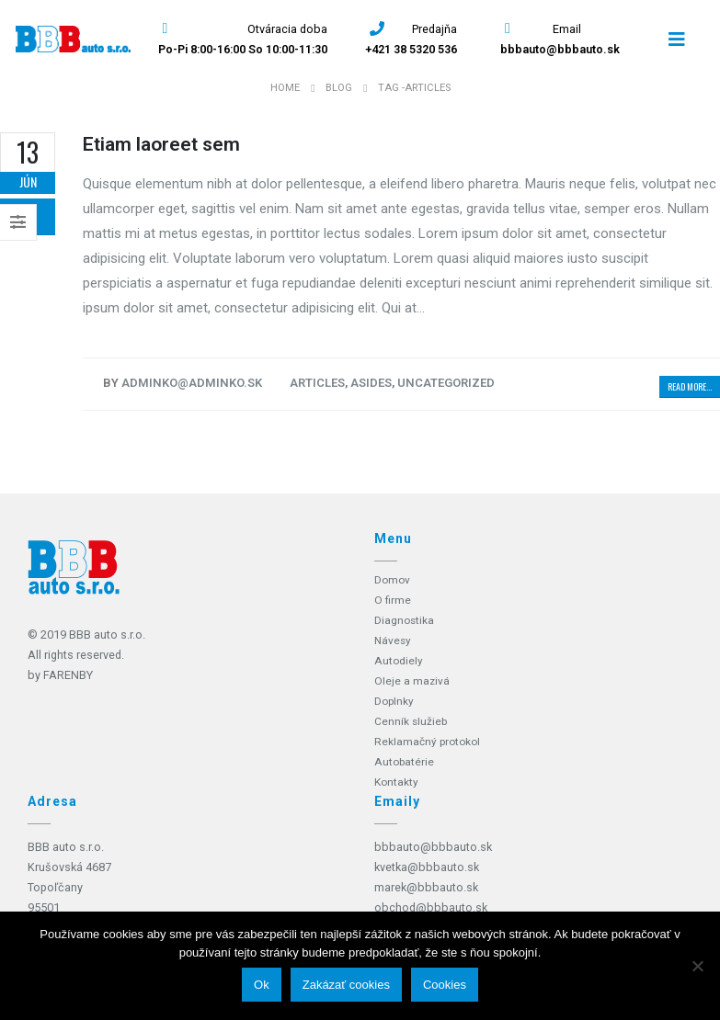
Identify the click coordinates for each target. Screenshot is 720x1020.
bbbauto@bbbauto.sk (560, 49)
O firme (393, 599)
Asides (371, 383)
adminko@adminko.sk (191, 383)
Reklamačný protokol (429, 741)
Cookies (444, 985)
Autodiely (399, 660)
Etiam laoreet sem (161, 144)
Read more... (690, 386)
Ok (261, 985)
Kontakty (397, 781)
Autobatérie (405, 761)
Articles (317, 383)
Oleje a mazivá (412, 680)
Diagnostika (405, 620)
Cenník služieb (412, 721)
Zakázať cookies (346, 985)
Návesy (393, 640)
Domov (393, 579)
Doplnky (395, 701)
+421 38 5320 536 (411, 49)
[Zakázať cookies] (697, 966)
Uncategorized (446, 383)
